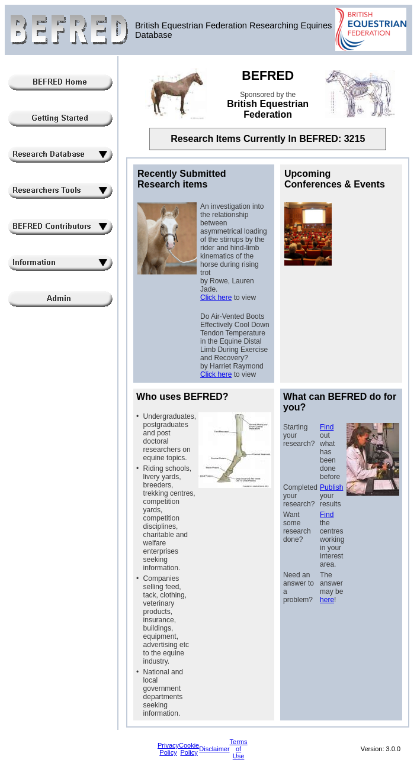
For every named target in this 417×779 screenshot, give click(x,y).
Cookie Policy (189, 749)
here (327, 600)
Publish (331, 487)
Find (326, 427)
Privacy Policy (168, 749)
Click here (216, 297)
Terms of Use (239, 748)
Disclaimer (214, 748)
